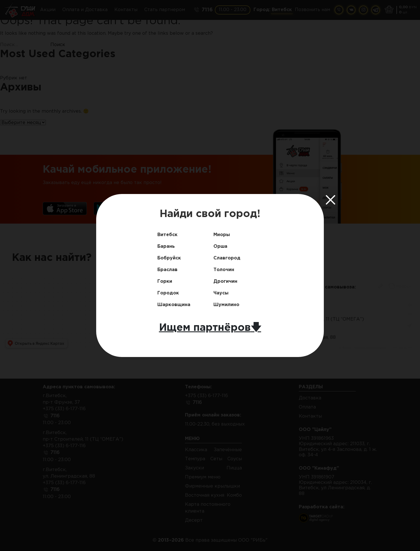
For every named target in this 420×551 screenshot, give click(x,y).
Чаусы (220, 293)
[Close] (331, 200)
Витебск (167, 235)
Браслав (167, 270)
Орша (220, 246)
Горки (164, 281)
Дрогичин (225, 281)
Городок (168, 293)
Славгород (226, 258)
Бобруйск (169, 258)
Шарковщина (173, 305)
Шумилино (226, 305)
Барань (166, 246)
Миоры (221, 235)
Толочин (223, 270)
